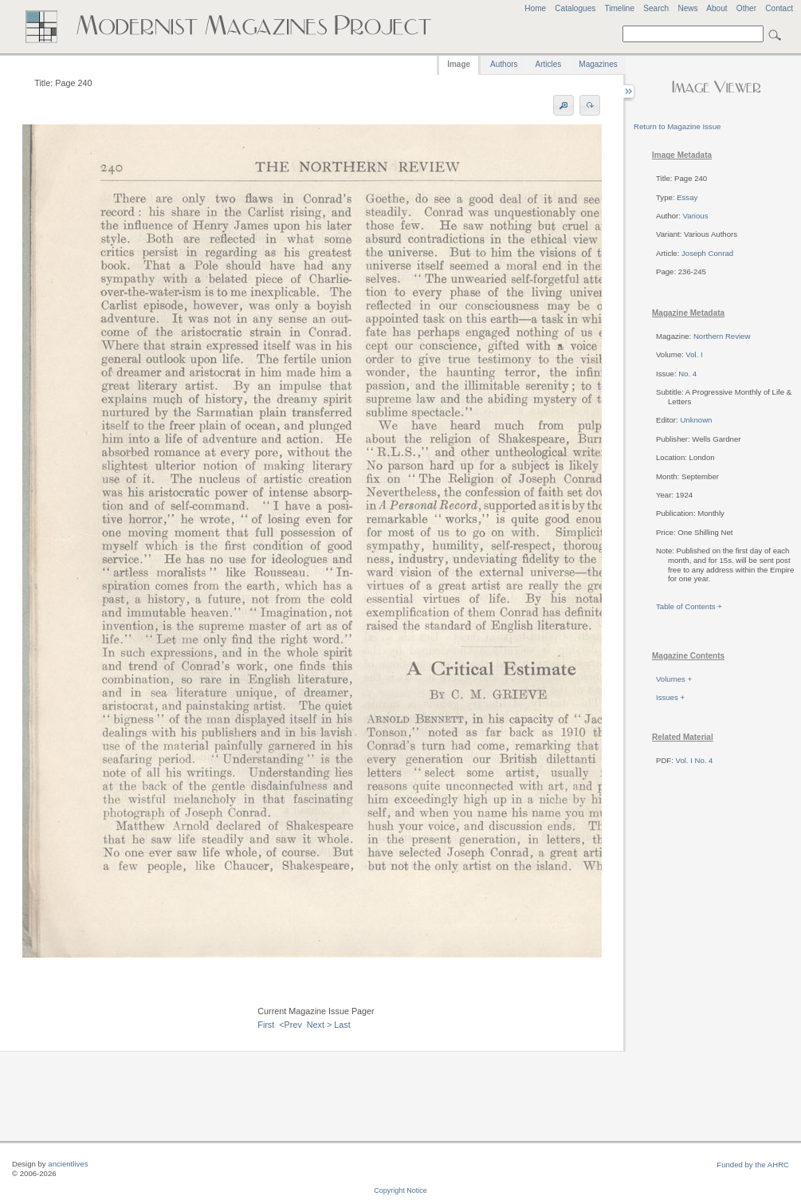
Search (656, 8)
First (265, 1024)
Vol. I (693, 354)
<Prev (290, 1024)
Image (458, 64)
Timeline (619, 8)
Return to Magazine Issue (677, 126)
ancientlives (68, 1163)
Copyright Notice (400, 1190)
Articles (549, 64)
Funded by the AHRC (753, 1164)
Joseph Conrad (707, 253)
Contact (779, 8)
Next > (319, 1024)
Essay (687, 197)
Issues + (670, 697)
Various (696, 215)
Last (342, 1024)
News (687, 8)
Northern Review (721, 336)
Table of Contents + (689, 606)
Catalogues (575, 8)
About (716, 8)
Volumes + (674, 679)
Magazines (598, 64)
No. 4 (687, 373)
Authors (503, 64)
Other (746, 8)
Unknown (696, 419)
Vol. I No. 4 (694, 760)
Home (535, 8)
